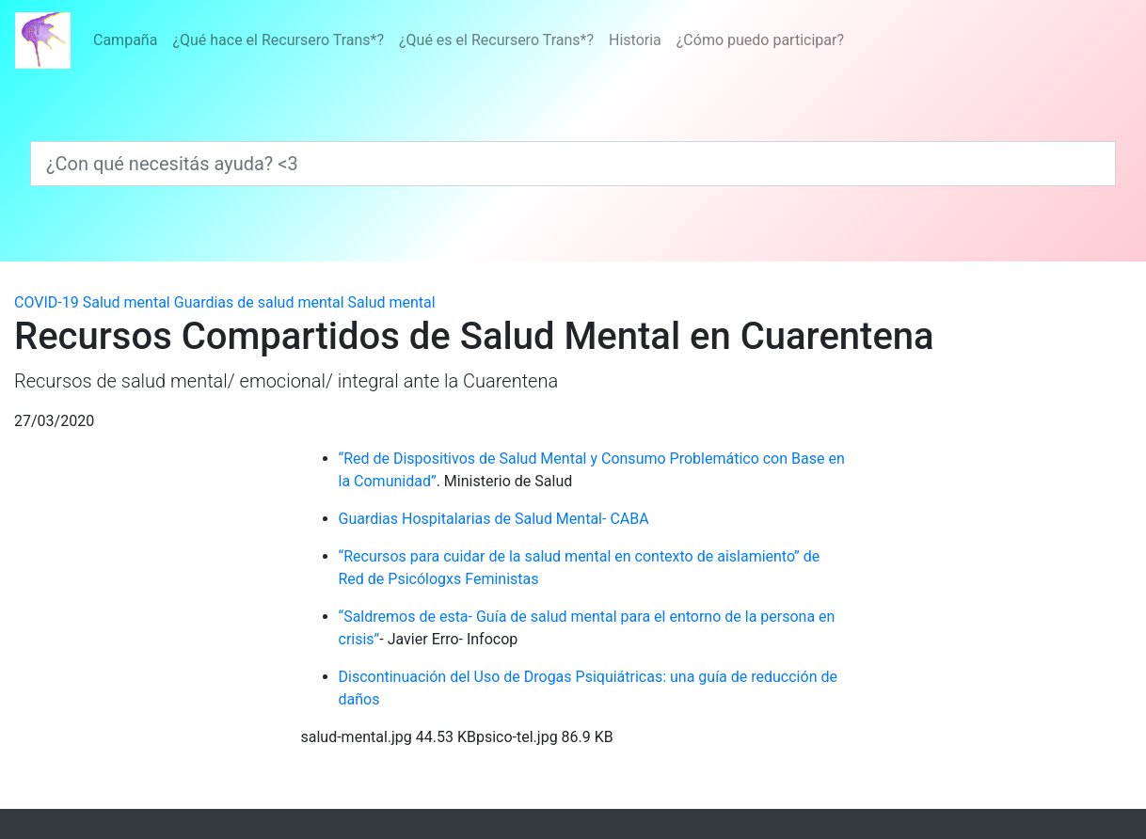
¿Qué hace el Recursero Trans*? (278, 40)
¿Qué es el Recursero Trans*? (496, 40)
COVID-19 (46, 302)
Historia (635, 40)
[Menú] (469, 40)
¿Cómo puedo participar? (760, 40)
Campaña (125, 40)
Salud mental (126, 302)
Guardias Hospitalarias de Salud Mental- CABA (494, 519)
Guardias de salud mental (259, 302)
